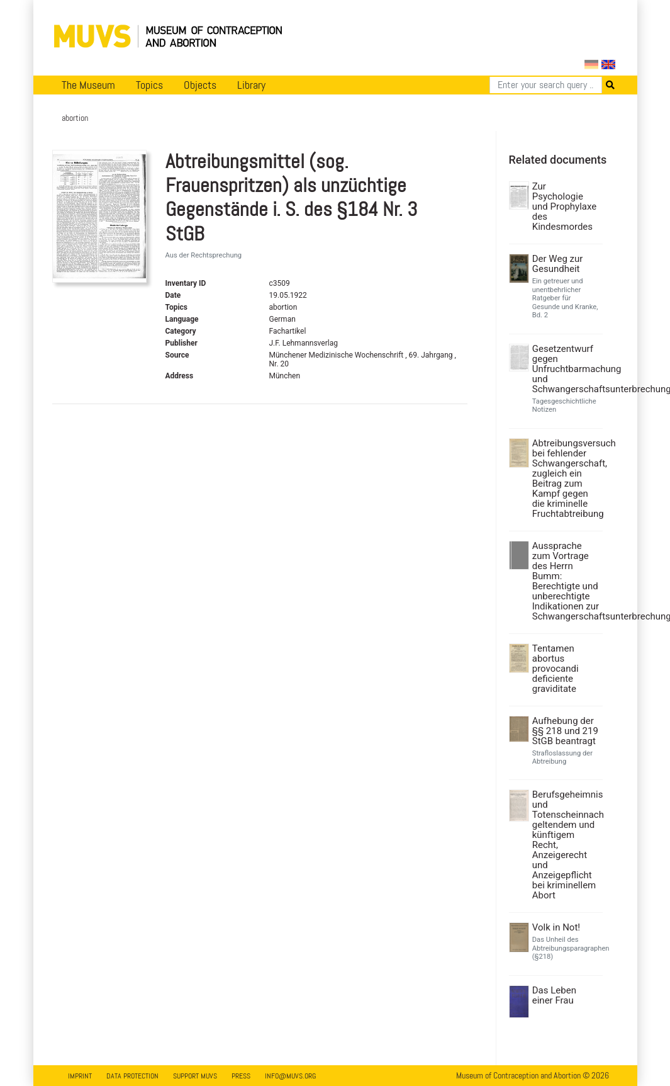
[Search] (545, 85)
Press (241, 1076)
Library (251, 85)
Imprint (80, 1076)
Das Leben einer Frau (554, 995)
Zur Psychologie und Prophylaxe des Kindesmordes (564, 206)
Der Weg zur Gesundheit (557, 264)
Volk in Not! (556, 927)
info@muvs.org (290, 1076)
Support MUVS (195, 1076)
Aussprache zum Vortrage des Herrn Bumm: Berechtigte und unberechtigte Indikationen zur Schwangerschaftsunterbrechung (566, 581)
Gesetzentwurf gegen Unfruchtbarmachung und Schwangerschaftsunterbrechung (566, 369)
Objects (200, 85)
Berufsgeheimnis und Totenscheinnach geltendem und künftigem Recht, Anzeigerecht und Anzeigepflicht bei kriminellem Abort (566, 844)
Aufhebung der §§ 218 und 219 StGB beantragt (565, 731)
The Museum (88, 85)
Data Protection (132, 1076)
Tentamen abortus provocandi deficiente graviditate (555, 668)
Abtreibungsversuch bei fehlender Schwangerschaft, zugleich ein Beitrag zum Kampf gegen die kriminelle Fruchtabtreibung (566, 478)
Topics (149, 85)
